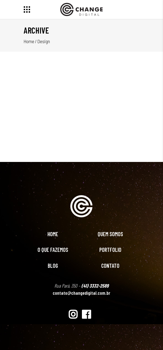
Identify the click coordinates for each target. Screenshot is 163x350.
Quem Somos (110, 234)
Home (29, 41)
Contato (110, 265)
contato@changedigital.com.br (81, 293)
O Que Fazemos (53, 249)
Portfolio (110, 249)
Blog (53, 265)
